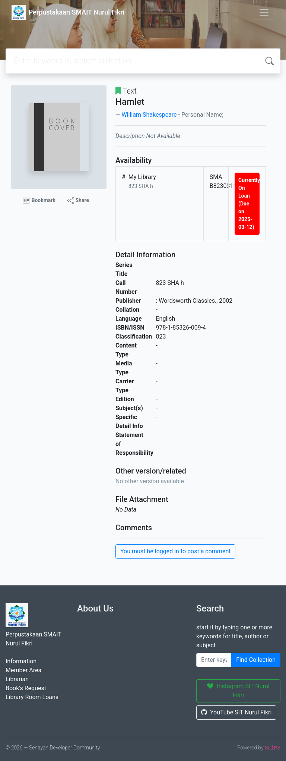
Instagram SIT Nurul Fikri (238, 691)
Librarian (17, 679)
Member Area (23, 670)
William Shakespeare (149, 114)
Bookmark (39, 200)
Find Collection (256, 659)
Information (21, 661)
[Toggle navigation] (264, 12)
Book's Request (26, 688)
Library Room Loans (32, 697)
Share (78, 200)
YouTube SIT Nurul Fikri (236, 712)
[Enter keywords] (214, 660)
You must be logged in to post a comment (175, 551)
